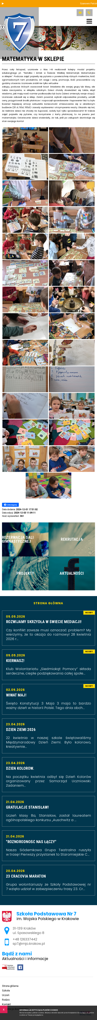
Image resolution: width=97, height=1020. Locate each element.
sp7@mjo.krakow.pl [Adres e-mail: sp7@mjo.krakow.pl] (29, 943)
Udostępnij (10, 505)
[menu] (89, 21)
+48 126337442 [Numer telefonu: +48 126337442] (25, 939)
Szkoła (6, 990)
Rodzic (6, 999)
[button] (3, 3)
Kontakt (6, 1004)
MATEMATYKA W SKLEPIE (33, 59)
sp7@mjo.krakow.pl (80, 12)
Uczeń (5, 995)
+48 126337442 (89, 12)
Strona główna (48, 603)
